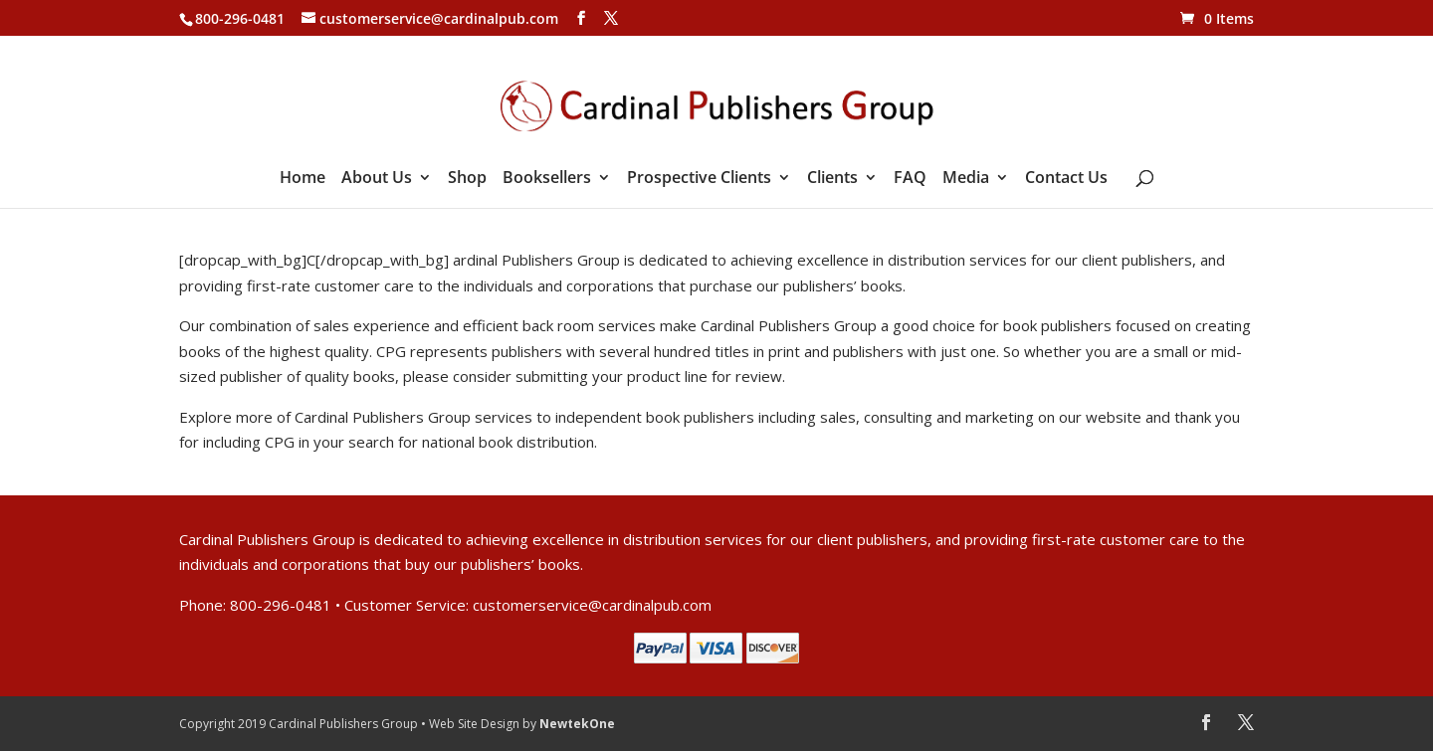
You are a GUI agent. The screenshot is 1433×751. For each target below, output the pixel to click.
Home (302, 179)
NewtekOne (577, 723)
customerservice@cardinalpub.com (592, 605)
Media (965, 179)
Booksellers (547, 179)
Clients (832, 179)
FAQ (910, 179)
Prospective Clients (699, 179)
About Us (376, 179)
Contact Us (1066, 179)
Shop (467, 179)
